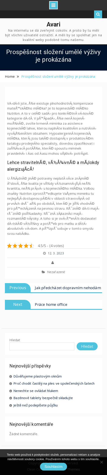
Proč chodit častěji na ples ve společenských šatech (53, 383)
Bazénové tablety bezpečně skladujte (43, 398)
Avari (54, 24)
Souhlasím (53, 467)
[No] (101, 462)
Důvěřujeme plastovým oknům (37, 376)
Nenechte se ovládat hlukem (35, 390)
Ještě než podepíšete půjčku (35, 405)
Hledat (14, 340)
